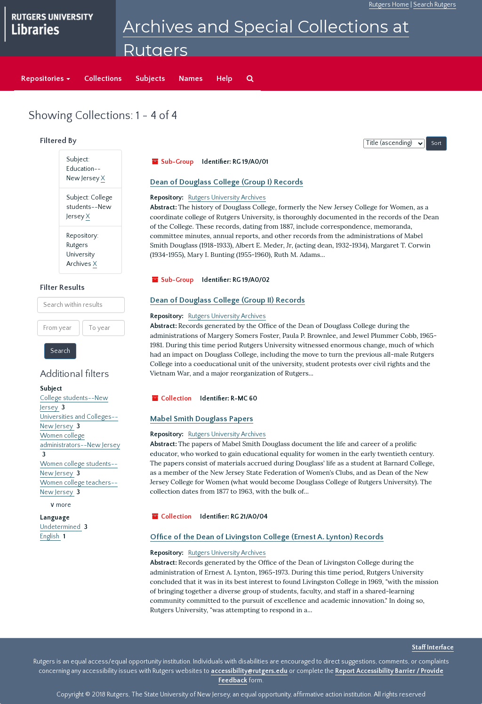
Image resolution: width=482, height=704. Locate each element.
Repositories (45, 78)
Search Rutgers (434, 4)
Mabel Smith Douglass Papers (201, 419)
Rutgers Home (389, 4)
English (50, 536)
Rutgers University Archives (227, 197)
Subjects (150, 78)
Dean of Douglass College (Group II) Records (227, 300)
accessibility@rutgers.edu (249, 671)
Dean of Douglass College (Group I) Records (226, 182)
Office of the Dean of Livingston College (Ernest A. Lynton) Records (267, 537)
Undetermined (61, 527)
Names (190, 78)
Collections (102, 78)
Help (225, 78)
